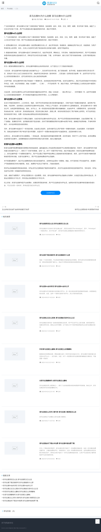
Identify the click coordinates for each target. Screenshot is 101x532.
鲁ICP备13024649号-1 (20, 528)
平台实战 (10, 8)
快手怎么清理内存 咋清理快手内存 (87, 209)
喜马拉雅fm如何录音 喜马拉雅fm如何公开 (54, 286)
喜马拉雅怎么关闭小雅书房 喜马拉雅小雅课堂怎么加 (57, 412)
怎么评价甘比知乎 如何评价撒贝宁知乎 (15, 209)
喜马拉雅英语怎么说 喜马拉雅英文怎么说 (53, 223)
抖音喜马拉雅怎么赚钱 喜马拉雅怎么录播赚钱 (55, 349)
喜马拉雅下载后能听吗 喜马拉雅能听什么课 (54, 255)
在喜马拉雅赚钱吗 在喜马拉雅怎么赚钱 (53, 380)
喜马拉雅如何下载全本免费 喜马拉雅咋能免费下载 (56, 443)
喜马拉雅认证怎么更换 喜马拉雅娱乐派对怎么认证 (56, 318)
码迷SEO (11, 528)
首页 (2, 8)
